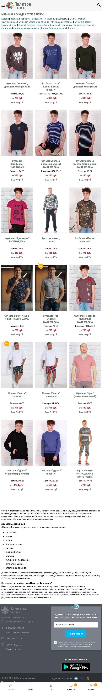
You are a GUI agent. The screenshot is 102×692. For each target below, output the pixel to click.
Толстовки (79, 25)
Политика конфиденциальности (16, 682)
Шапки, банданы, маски (53, 28)
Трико (90, 25)
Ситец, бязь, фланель (48, 25)
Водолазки (37, 18)
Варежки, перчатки (20, 18)
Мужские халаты (83, 22)
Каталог (5, 5)
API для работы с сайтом (76, 660)
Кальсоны (50, 18)
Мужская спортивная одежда (34, 22)
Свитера (31, 25)
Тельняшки (66, 25)
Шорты (71, 28)
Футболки (6, 28)
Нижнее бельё (9, 25)
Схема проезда (13, 649)
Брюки (5, 18)
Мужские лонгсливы (62, 22)
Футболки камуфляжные (26, 28)
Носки (21, 25)
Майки (72, 18)
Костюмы (62, 18)
